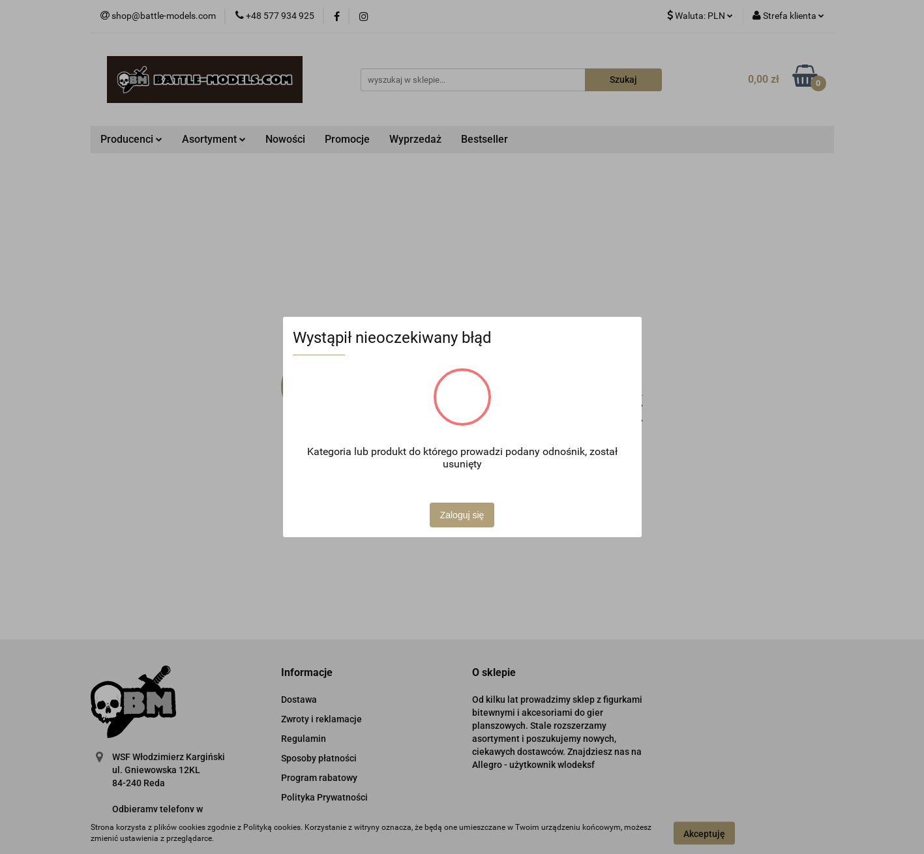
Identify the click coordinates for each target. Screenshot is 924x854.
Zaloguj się (462, 515)
